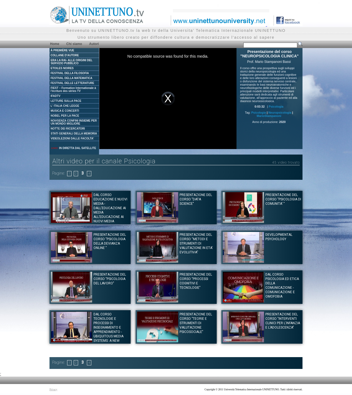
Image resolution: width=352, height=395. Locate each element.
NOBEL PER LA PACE (65, 115)
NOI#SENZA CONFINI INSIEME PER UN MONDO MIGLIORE (74, 122)
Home (54, 44)
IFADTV (56, 95)
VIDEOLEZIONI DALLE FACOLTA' (72, 138)
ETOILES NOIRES (62, 68)
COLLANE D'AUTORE (65, 55)
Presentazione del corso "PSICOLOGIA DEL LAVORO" (110, 279)
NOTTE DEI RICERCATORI (68, 128)
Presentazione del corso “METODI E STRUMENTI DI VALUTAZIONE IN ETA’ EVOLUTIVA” (196, 243)
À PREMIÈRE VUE (62, 50)
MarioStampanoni (269, 115)
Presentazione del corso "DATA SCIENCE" (196, 199)
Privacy (53, 389)
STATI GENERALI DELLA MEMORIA (74, 133)
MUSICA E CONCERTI (65, 110)
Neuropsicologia (280, 112)
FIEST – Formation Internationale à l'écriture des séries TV (73, 89)
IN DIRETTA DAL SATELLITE (73, 148)
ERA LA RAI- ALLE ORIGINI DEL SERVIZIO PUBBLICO (71, 62)
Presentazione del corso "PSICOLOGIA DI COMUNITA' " (283, 199)
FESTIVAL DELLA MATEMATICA (71, 78)
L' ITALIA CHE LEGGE (65, 105)
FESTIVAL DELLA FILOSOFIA (70, 73)
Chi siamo (74, 44)
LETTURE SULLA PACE (66, 100)
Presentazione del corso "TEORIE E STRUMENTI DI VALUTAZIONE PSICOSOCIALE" (196, 323)
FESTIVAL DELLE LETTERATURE (72, 83)
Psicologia (276, 106)
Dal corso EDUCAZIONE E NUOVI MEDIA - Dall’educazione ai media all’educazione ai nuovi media (110, 208)
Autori (94, 44)
